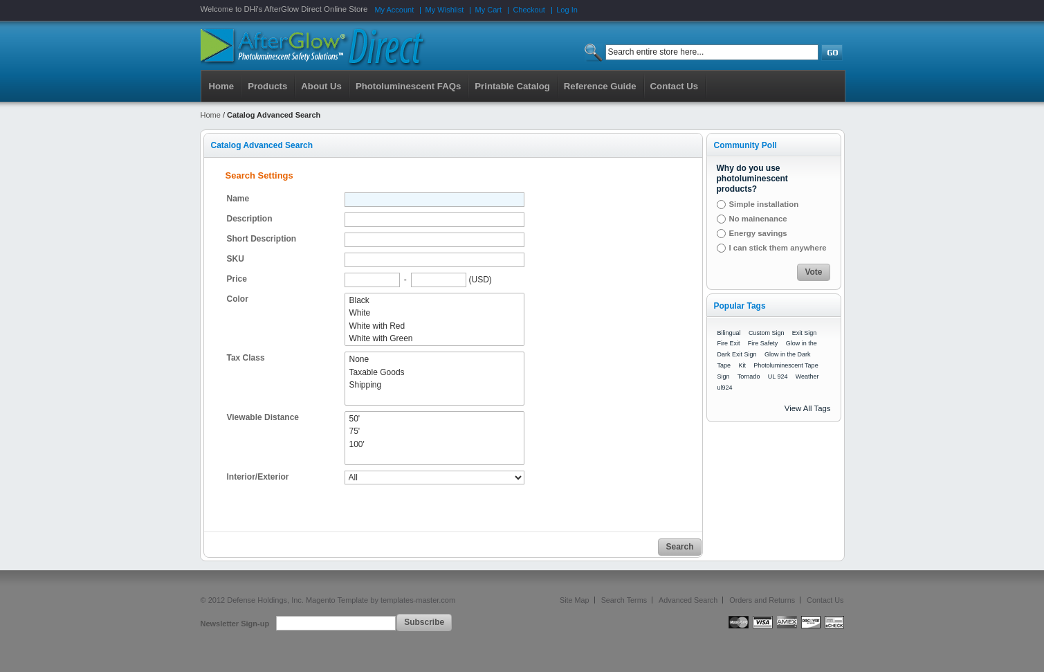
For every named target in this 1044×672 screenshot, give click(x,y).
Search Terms (624, 600)
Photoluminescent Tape (785, 365)
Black (434, 300)
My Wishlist (444, 10)
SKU (235, 259)
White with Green (434, 338)
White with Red (434, 326)
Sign (723, 376)
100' (434, 444)
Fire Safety (763, 343)
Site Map (574, 600)
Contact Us (825, 600)
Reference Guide (600, 86)
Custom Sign (767, 332)
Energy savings (758, 233)
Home (222, 86)
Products (267, 86)
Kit (742, 365)
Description (250, 219)
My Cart (488, 10)
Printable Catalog (512, 86)
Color (237, 299)
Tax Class (246, 358)
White (434, 313)
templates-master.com (418, 600)
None (434, 359)
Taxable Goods (434, 372)
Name (238, 198)
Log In (567, 10)
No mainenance (758, 219)
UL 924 (778, 376)
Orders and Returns (762, 600)
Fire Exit (728, 343)
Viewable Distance (263, 417)
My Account (394, 10)
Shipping (434, 385)
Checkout (528, 10)
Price (237, 279)
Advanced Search (688, 600)
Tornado (749, 376)
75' (434, 431)
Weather (807, 376)
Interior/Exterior (258, 477)
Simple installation (764, 204)
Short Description (262, 239)
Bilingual (729, 332)
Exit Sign (804, 332)
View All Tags (808, 408)
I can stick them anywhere (778, 248)
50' (434, 418)
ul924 (725, 387)
